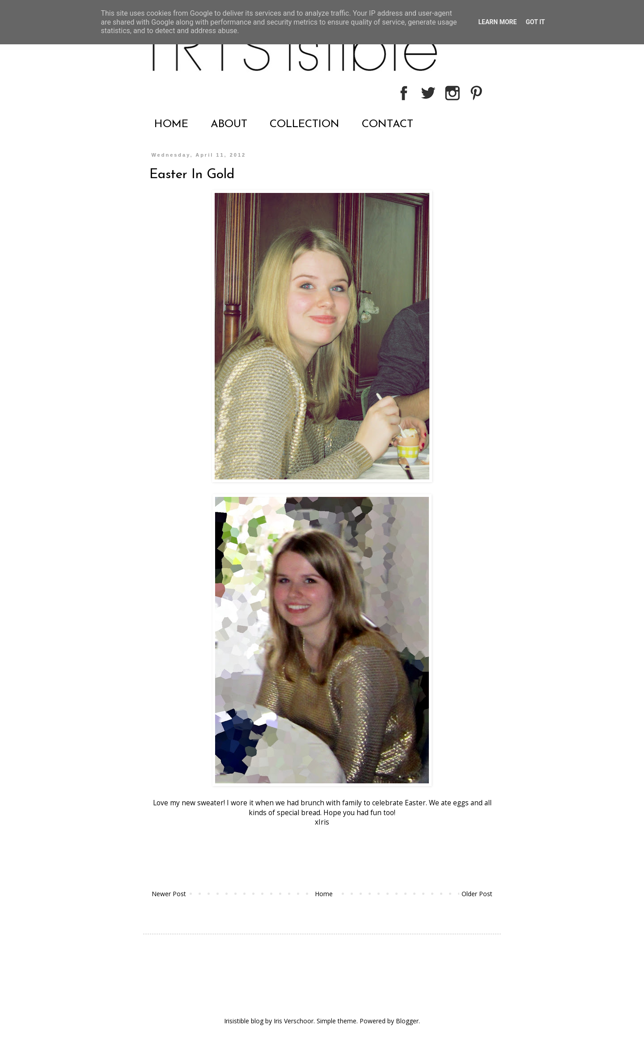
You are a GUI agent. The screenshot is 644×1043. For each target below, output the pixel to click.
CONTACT (387, 124)
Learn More (497, 22)
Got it (535, 22)
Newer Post (169, 893)
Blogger (407, 1021)
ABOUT (229, 124)
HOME (171, 124)
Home (324, 893)
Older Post (477, 893)
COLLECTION (304, 124)
